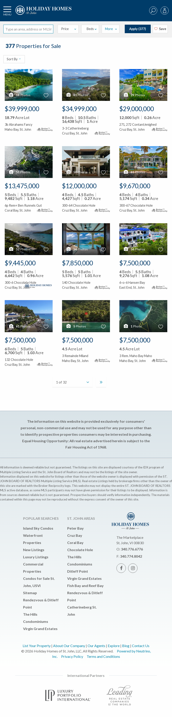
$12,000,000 (79, 186)
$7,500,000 (134, 263)
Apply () (137, 29)
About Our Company (69, 645)
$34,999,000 (79, 109)
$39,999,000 (22, 109)
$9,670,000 (134, 186)
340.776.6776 (132, 549)
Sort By (14, 59)
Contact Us (140, 645)
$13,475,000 (22, 186)
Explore (114, 645)
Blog (125, 645)
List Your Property (37, 645)
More (111, 29)
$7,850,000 (77, 263)
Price (69, 29)
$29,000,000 (136, 109)
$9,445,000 (20, 263)
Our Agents (96, 645)
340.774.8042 (131, 556)
